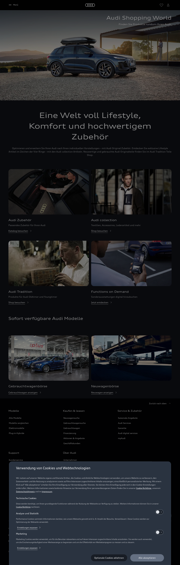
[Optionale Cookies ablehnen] (109, 557)
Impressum (47, 491)
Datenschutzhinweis (25, 491)
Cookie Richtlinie (143, 488)
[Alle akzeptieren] (147, 557)
